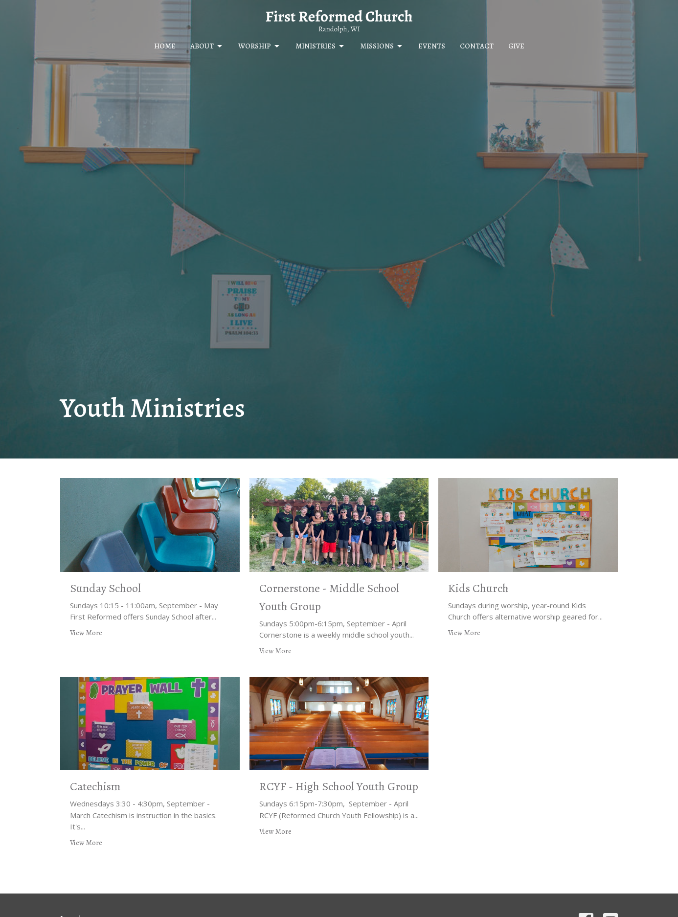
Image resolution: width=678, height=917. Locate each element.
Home (165, 46)
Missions (382, 46)
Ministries (320, 46)
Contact (477, 46)
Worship (259, 46)
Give (516, 46)
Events (431, 46)
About (207, 46)
